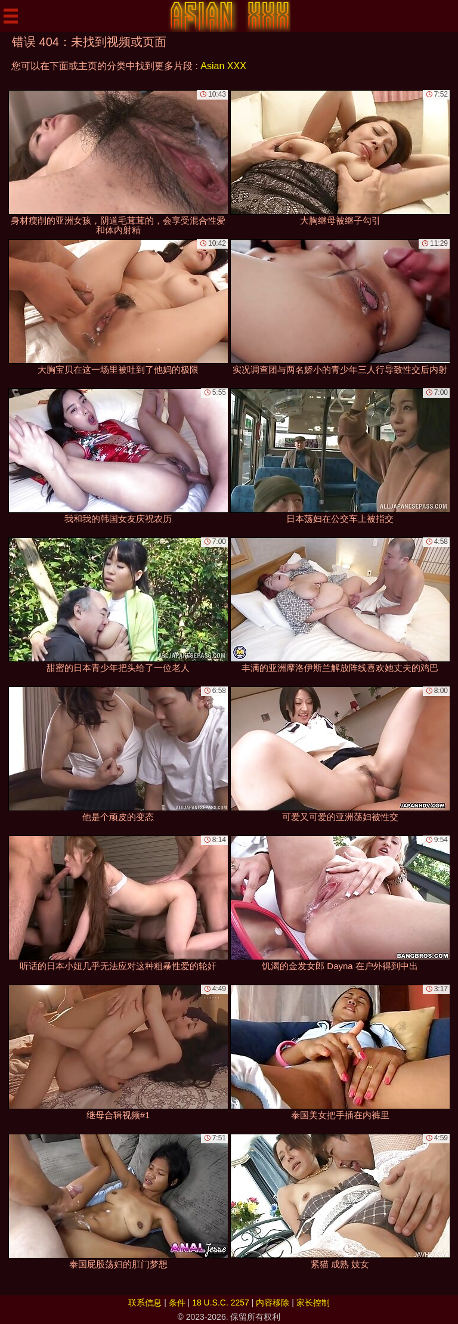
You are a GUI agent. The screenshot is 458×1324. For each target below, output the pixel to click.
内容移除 (272, 1302)
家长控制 (313, 1302)
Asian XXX (223, 66)
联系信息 (145, 1302)
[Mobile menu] (10, 16)
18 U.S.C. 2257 (220, 1302)
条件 (177, 1302)
